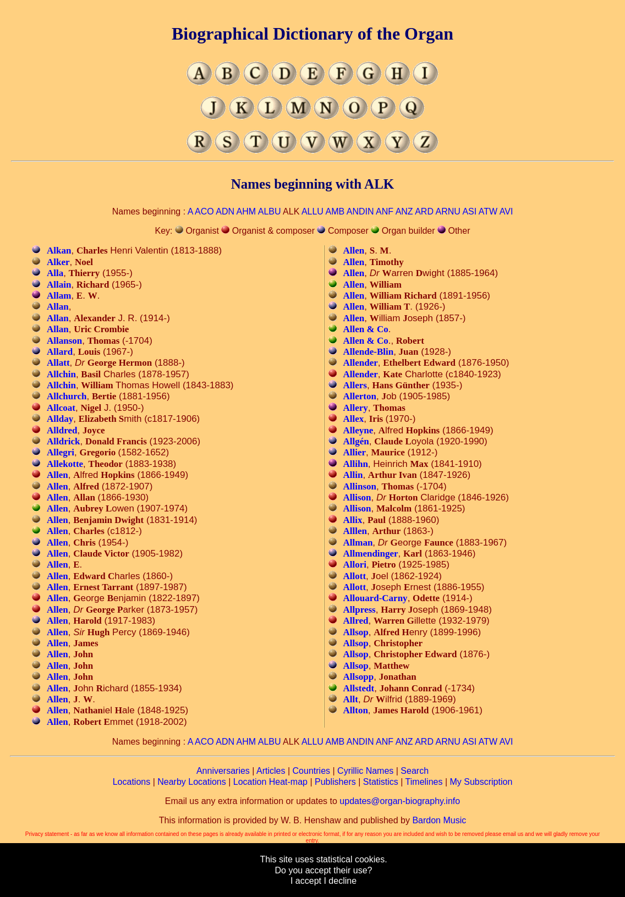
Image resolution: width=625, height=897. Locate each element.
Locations (132, 781)
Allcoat (61, 408)
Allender (360, 362)
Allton (355, 710)
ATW (488, 211)
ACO (204, 211)
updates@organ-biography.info (399, 801)
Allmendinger (370, 553)
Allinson (359, 486)
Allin (353, 475)
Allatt (58, 362)
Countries (311, 770)
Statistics (380, 781)
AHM (246, 211)
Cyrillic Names (365, 770)
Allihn (355, 464)
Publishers (335, 781)
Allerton (359, 396)
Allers (355, 385)
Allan (58, 306)
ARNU (448, 211)
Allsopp (358, 677)
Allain (59, 284)
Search (415, 770)
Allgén (356, 441)
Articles (270, 770)
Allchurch (66, 396)
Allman (358, 542)
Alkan (59, 250)
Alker (58, 262)
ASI (469, 211)
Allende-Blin (368, 351)
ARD (424, 211)
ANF (384, 211)
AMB (334, 211)
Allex (353, 419)
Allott (354, 576)
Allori (355, 564)
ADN (225, 211)
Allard (60, 351)
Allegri (60, 452)
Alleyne (358, 430)
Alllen (355, 531)
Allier (354, 452)
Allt (350, 699)
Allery (355, 408)
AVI (506, 211)
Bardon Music (439, 820)
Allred (356, 620)
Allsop (356, 632)
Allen (57, 475)
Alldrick (63, 441)
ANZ (404, 211)
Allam (59, 295)
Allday (60, 419)
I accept (305, 880)
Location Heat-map (270, 781)
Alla (55, 273)
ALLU (312, 211)
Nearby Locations (191, 781)
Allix (353, 520)
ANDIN (360, 211)
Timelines (424, 781)
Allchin (61, 374)
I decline (340, 880)
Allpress (359, 609)
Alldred (62, 430)
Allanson (64, 340)
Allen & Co (365, 329)
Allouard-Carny (375, 598)
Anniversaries (223, 770)
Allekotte (65, 464)
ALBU (269, 211)
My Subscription (480, 781)
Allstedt (359, 688)
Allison (357, 497)
